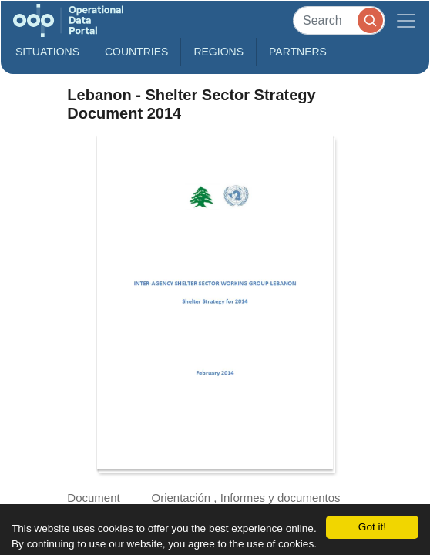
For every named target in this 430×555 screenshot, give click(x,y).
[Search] (339, 20)
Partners (298, 51)
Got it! (372, 527)
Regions (218, 51)
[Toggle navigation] (406, 20)
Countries (136, 51)
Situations (47, 51)
